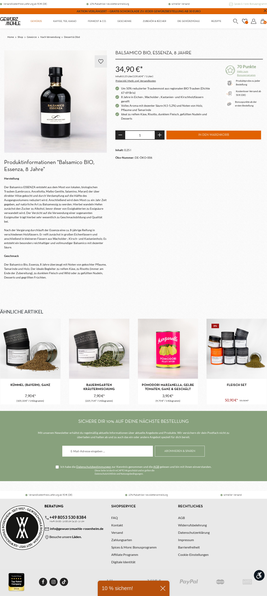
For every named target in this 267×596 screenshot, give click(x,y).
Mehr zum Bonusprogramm (246, 73)
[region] (55, 101)
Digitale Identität (123, 562)
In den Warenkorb (213, 134)
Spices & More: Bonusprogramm (250, 3)
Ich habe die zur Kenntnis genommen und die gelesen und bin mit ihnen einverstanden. (135, 466)
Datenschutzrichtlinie (105, 473)
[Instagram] (53, 582)
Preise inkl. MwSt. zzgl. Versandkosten (136, 80)
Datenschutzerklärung (194, 532)
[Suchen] (235, 21)
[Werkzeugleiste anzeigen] (259, 575)
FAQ (114, 518)
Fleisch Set (237, 385)
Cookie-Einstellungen (193, 554)
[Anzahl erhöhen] (160, 135)
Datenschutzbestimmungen (93, 466)
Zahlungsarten (121, 540)
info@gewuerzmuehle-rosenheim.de (73, 529)
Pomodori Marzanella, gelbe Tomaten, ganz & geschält (168, 387)
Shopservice (123, 506)
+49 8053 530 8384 (65, 517)
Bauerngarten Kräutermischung (99, 387)
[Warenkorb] (262, 21)
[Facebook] (43, 582)
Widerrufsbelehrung (192, 525)
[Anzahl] (140, 135)
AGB (156, 466)
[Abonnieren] (180, 451)
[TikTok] (64, 582)
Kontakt (117, 525)
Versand (117, 532)
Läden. (77, 537)
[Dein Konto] (253, 21)
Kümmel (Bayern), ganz (30, 385)
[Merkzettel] (244, 21)
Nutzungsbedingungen (131, 473)
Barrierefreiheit (189, 547)
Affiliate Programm (124, 554)
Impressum (186, 540)
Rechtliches (190, 506)
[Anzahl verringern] (120, 135)
